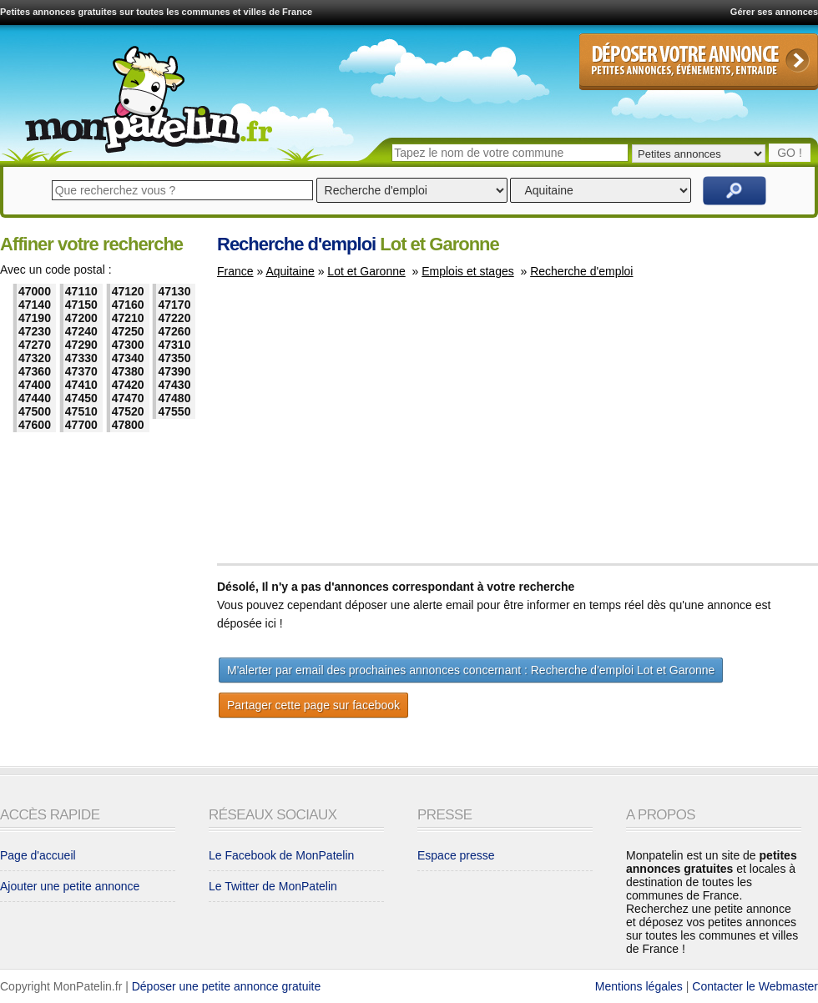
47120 (128, 291)
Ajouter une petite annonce (69, 886)
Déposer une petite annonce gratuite (226, 986)
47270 (34, 344)
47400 (34, 384)
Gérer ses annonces (774, 12)
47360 (34, 371)
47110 (81, 291)
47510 (81, 411)
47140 (34, 304)
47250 (128, 331)
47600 (34, 424)
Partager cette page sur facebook (313, 705)
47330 (81, 358)
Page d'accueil (38, 855)
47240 (81, 331)
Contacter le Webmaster (755, 986)
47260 (174, 331)
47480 (174, 398)
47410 (81, 384)
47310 (174, 344)
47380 (128, 371)
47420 (128, 384)
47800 (128, 424)
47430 (174, 384)
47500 (34, 411)
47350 (174, 358)
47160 (128, 304)
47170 (174, 304)
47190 (34, 318)
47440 (34, 398)
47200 (81, 318)
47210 (128, 318)
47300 (128, 344)
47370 (81, 371)
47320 (34, 358)
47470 (128, 398)
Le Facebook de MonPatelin (281, 855)
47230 (34, 331)
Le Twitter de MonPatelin (273, 886)
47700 (81, 424)
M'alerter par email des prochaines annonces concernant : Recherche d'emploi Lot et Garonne (470, 670)
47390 (174, 371)
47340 (128, 358)
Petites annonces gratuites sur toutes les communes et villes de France (156, 12)
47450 (81, 398)
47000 (34, 291)
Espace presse (456, 855)
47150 (81, 304)
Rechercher (734, 190)
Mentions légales (639, 986)
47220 (174, 318)
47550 (174, 411)
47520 (128, 411)
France (235, 271)
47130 (174, 291)
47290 (81, 344)
